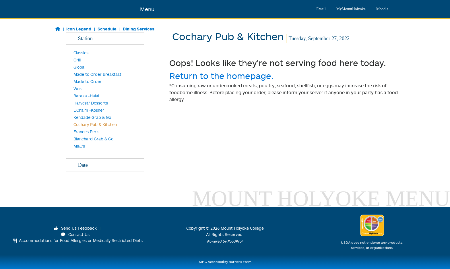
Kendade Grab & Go (92, 117)
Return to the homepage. (221, 75)
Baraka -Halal (86, 95)
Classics (80, 52)
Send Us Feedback (75, 228)
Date (105, 165)
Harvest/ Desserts (90, 102)
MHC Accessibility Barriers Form (225, 262)
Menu (147, 9)
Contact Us (75, 234)
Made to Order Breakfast (97, 74)
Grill (77, 59)
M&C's (79, 146)
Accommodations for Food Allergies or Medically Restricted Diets (78, 240)
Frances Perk (86, 131)
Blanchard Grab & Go (93, 138)
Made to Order (87, 81)
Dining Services (138, 28)
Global (79, 67)
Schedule (107, 28)
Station (105, 38)
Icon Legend (78, 28)
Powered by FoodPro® (225, 241)
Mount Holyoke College (242, 228)
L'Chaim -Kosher (88, 110)
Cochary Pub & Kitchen (95, 124)
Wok (77, 88)
